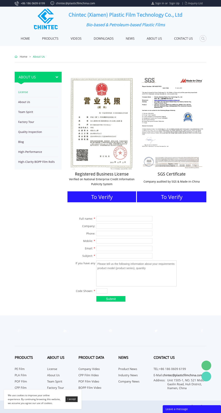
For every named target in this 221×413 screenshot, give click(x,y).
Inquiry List (195, 3)
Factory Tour (26, 122)
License (23, 92)
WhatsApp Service (206, 376)
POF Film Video (88, 381)
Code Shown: (85, 291)
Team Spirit (25, 112)
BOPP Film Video (89, 388)
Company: (88, 226)
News (130, 38)
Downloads (104, 38)
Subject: (88, 256)
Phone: (90, 233)
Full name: (87, 218)
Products (50, 38)
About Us (154, 38)
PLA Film (21, 375)
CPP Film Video (88, 375)
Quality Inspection (30, 132)
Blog (21, 142)
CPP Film (21, 388)
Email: (90, 248)
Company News (128, 381)
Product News (127, 369)
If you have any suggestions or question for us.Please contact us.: (84, 263)
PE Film (20, 369)
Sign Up (174, 3)
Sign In (159, 3)
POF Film (21, 381)
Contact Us (183, 38)
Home (25, 38)
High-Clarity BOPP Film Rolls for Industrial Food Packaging (37, 163)
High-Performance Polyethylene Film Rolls (33, 153)
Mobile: (89, 241)
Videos (76, 38)
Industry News (128, 375)
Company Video (89, 369)
